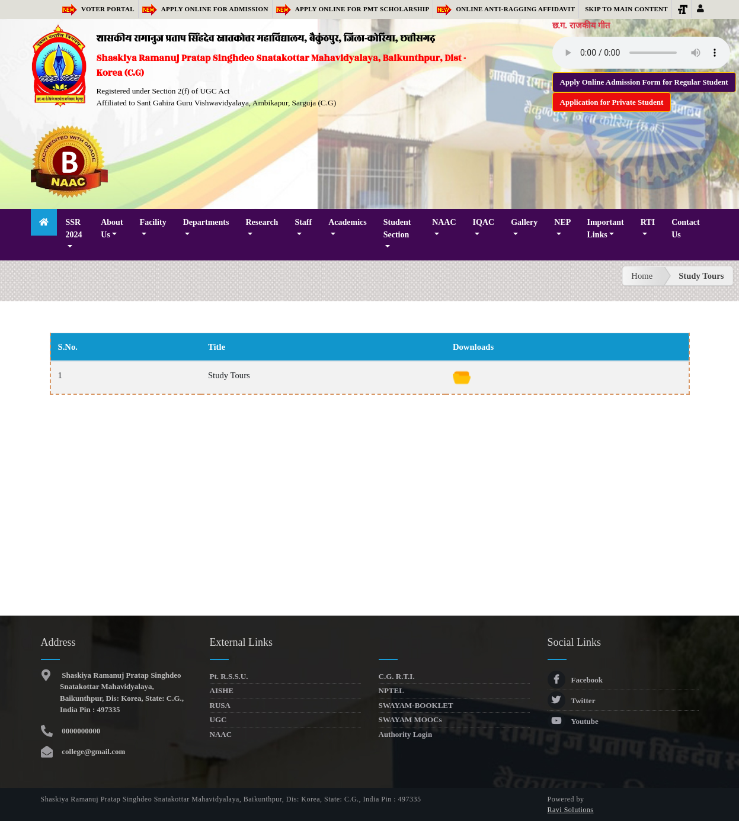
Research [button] (261, 222)
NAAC (221, 734)
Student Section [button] (397, 228)
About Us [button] (112, 228)
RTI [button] (648, 222)
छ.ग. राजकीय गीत (581, 25)
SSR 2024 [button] (73, 228)
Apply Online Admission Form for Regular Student (644, 82)
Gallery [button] (524, 222)
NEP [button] (562, 222)
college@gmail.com (92, 751)
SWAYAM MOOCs (410, 719)
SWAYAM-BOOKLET (416, 705)
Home (641, 276)
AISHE (221, 690)
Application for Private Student (612, 102)
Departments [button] (206, 222)
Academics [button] (347, 222)
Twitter (572, 700)
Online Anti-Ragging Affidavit (506, 8)
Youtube (573, 721)
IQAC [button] (484, 222)
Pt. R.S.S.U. (229, 676)
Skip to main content (626, 8)
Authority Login (406, 734)
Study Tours (701, 276)
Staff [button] (303, 222)
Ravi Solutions (571, 810)
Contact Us (685, 228)
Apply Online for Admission (205, 8)
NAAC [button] (444, 222)
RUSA (220, 705)
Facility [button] (153, 222)
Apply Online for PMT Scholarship (353, 8)
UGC (218, 719)
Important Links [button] (605, 228)
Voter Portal (98, 8)
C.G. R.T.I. (397, 676)
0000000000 (80, 730)
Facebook (575, 679)
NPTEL (391, 690)
